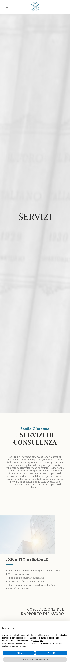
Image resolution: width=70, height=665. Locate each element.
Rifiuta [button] (19, 653)
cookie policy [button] (38, 640)
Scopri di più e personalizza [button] (35, 659)
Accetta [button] (51, 653)
